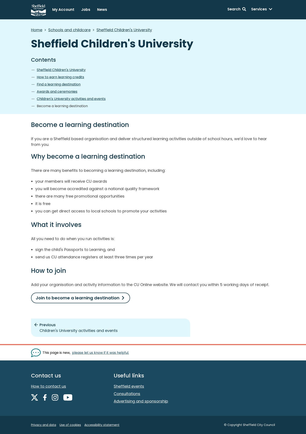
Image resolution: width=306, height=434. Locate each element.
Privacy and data (43, 425)
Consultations (127, 393)
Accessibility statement (101, 425)
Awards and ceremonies (57, 91)
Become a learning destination (62, 106)
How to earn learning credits (60, 77)
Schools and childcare (69, 30)
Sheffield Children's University (124, 30)
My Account (63, 9)
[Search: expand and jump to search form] (237, 10)
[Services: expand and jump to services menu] (262, 10)
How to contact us (48, 386)
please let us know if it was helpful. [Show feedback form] (100, 352)
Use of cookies (70, 425)
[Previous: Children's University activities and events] (110, 328)
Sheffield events (129, 386)
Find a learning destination (59, 84)
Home (36, 30)
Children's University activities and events (71, 98)
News (102, 9)
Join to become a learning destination (77, 298)
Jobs (85, 9)
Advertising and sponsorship (141, 401)
